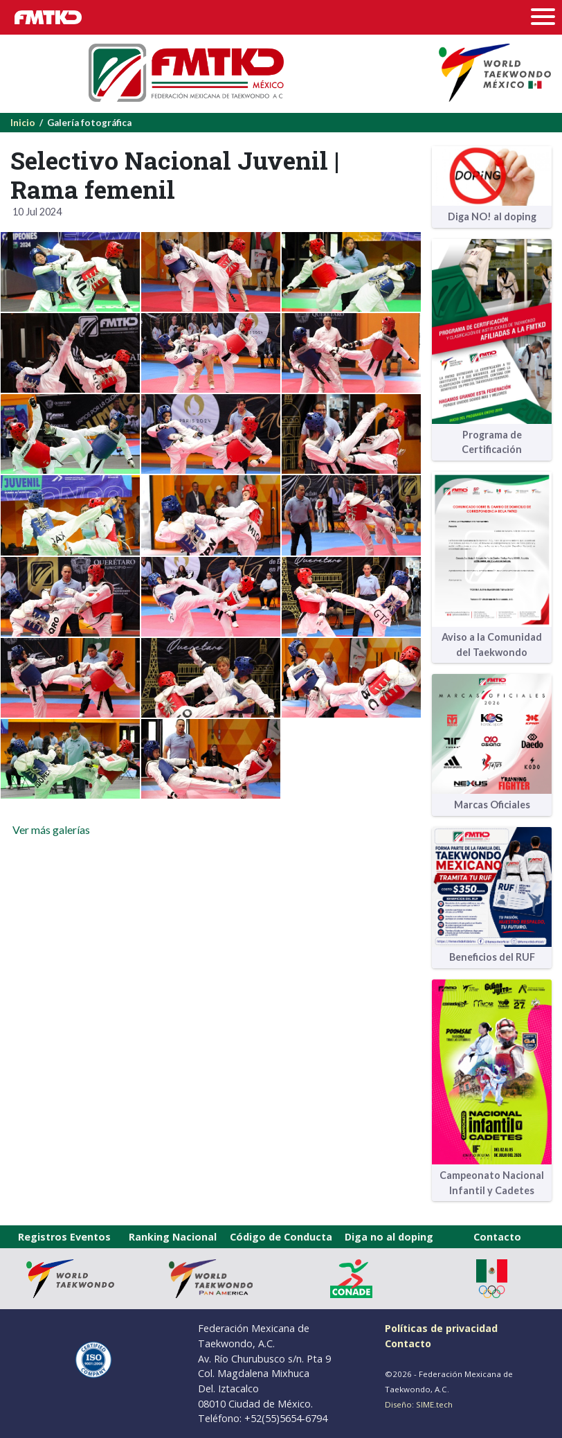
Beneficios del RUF (492, 957)
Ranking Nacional (173, 1236)
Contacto (497, 1236)
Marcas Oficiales (492, 804)
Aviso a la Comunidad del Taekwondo (492, 644)
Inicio (22, 122)
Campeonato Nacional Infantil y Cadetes (491, 1182)
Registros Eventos (64, 1236)
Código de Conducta (281, 1236)
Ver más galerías (50, 829)
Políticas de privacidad (441, 1328)
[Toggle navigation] (546, 17)
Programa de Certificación (492, 442)
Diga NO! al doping (492, 216)
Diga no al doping (389, 1236)
